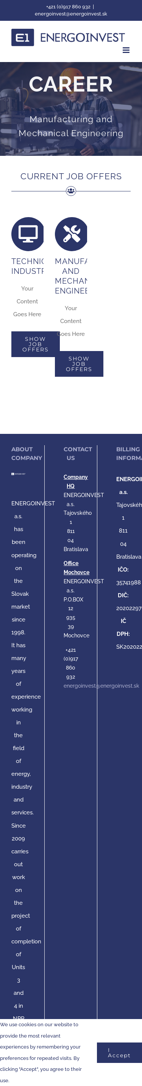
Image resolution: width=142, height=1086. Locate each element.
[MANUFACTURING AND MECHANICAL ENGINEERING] (71, 109)
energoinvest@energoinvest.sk (71, 14)
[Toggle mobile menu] (127, 50)
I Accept (119, 1053)
